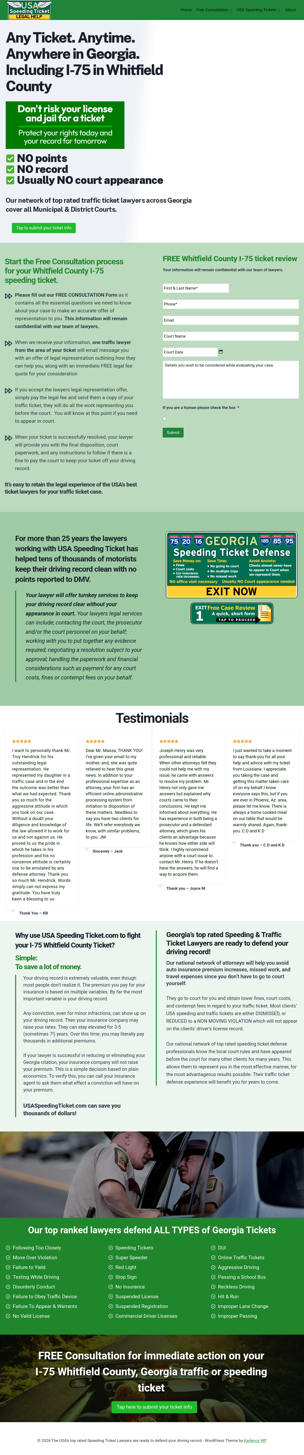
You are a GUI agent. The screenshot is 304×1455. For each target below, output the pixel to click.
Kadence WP (255, 1440)
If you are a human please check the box (200, 407)
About (290, 9)
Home (186, 9)
